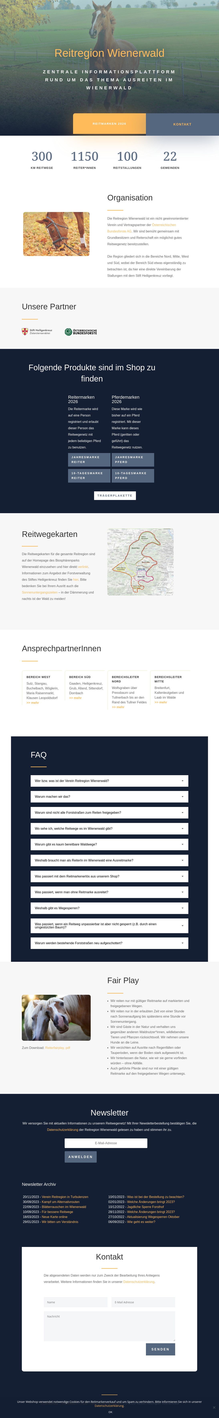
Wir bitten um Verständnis (60, 1222)
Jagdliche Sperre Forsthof (145, 1207)
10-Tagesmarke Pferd (131, 476)
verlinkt (83, 567)
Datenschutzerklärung (62, 1129)
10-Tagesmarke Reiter (87, 476)
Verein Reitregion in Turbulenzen (65, 1197)
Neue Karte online (54, 1217)
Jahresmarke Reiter (85, 460)
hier (75, 579)
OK (110, 1412)
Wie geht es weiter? (141, 1222)
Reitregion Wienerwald (109, 53)
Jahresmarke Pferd (129, 460)
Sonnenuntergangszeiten (40, 592)
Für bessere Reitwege (57, 1212)
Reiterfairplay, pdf (57, 1048)
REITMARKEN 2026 (109, 126)
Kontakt (182, 127)
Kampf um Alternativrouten (61, 1202)
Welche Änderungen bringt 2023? (151, 1202)
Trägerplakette (115, 495)
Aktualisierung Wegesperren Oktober (153, 1217)
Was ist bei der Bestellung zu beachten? (155, 1197)
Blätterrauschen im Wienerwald (64, 1207)
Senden (161, 1349)
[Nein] (214, 1407)
